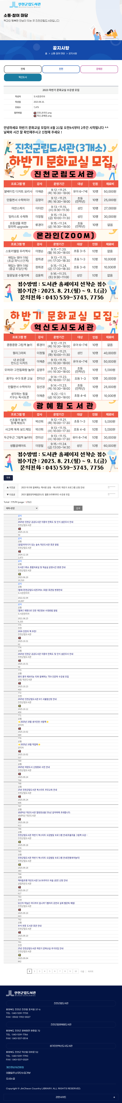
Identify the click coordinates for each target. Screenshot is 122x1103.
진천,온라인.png (42, 112)
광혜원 (99, 69)
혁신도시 (23, 77)
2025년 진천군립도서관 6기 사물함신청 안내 (37, 699)
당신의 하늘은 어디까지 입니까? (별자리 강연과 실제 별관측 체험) (46, 903)
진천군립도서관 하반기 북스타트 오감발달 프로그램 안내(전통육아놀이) (49, 857)
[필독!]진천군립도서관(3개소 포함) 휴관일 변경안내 (40, 589)
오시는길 (10, 1078)
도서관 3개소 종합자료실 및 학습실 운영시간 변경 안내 (41, 567)
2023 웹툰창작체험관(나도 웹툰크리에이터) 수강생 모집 (45, 494)
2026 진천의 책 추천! (27, 631)
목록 (8, 477)
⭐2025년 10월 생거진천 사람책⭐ (33, 721)
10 (76, 971)
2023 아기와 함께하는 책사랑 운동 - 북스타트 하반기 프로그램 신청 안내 (52, 487)
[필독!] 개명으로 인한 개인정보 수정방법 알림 (37, 610)
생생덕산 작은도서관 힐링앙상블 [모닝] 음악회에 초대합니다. (44, 812)
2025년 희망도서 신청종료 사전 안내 (34, 767)
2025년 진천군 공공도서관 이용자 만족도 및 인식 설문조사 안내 (45, 521)
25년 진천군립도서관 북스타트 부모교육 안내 (37, 789)
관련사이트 (61, 1097)
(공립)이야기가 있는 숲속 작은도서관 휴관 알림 (38, 544)
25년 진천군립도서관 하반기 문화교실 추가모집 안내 (40, 948)
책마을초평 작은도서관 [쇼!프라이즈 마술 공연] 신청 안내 (43, 880)
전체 (23, 69)
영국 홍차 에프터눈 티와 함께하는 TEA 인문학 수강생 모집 (43, 676)
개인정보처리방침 (15, 1067)
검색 (78, 508)
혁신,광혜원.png (42, 115)
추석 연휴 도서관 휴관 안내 (29, 925)
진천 (61, 69)
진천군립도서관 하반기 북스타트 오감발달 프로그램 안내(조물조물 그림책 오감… (53, 835)
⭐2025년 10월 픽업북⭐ (29, 744)
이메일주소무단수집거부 (18, 1073)
